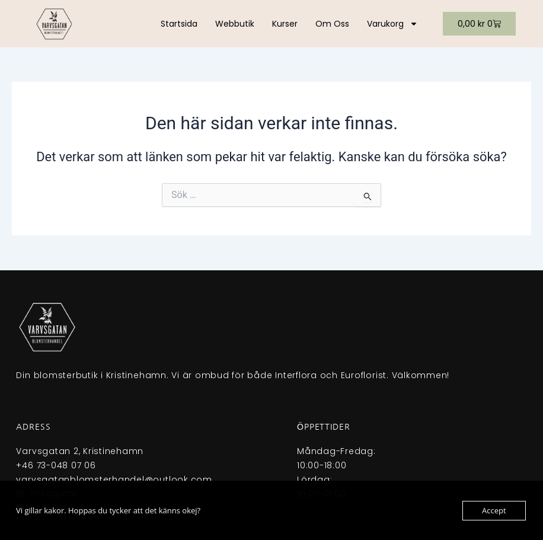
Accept (494, 510)
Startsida (179, 24)
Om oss (332, 24)
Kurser (285, 24)
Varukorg (392, 24)
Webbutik (234, 24)
